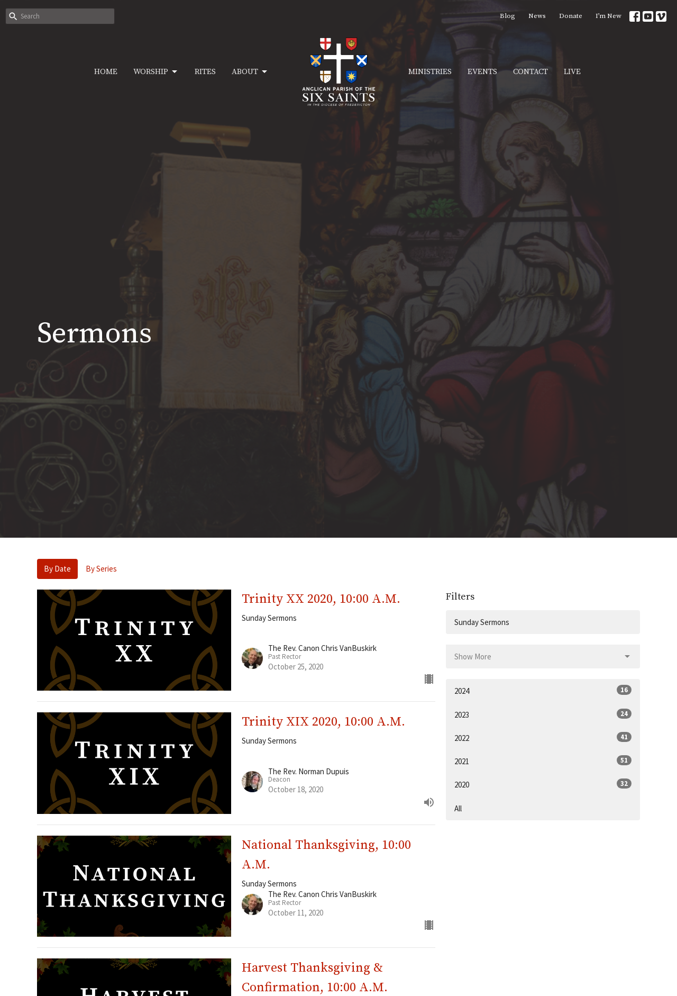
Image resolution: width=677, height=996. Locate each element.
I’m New (608, 16)
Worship (156, 72)
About (250, 72)
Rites (205, 72)
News (537, 16)
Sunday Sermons (481, 622)
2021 (543, 760)
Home (105, 72)
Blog (507, 16)
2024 (543, 690)
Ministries (430, 72)
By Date (57, 569)
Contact (530, 72)
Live (572, 72)
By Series (101, 569)
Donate (570, 16)
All (458, 808)
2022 (543, 737)
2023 (543, 714)
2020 (543, 784)
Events (482, 72)
